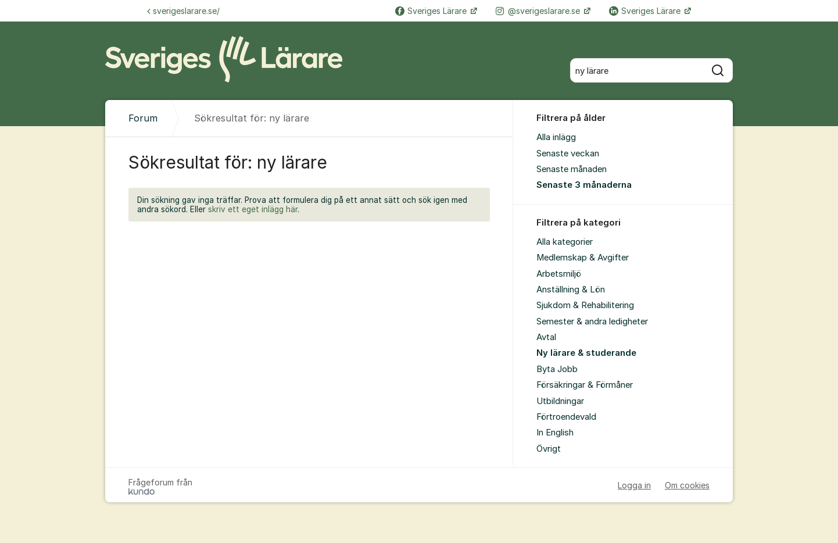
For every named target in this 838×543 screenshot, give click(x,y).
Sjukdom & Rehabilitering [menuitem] (585, 305)
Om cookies (687, 485)
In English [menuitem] (555, 432)
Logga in (634, 485)
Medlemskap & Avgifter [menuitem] (582, 257)
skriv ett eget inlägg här (253, 209)
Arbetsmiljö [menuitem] (558, 274)
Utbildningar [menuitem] (560, 401)
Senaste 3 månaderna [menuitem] (584, 185)
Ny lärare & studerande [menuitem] (586, 353)
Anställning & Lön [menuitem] (570, 289)
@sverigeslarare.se (539, 11)
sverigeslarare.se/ (183, 11)
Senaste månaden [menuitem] (571, 169)
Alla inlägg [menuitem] (556, 137)
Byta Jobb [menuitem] (557, 369)
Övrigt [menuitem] (548, 449)
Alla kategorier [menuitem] (564, 242)
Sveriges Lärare (432, 11)
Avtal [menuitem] (546, 337)
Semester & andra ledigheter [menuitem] (592, 321)
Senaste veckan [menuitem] (567, 153)
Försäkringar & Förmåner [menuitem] (584, 385)
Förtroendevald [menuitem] (566, 417)
